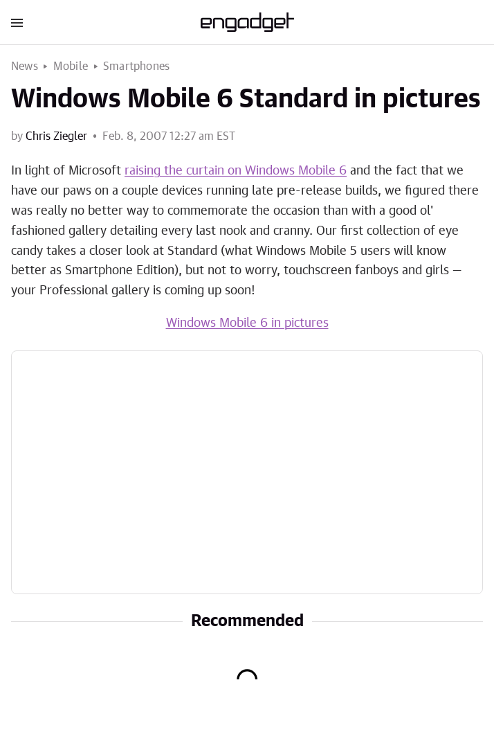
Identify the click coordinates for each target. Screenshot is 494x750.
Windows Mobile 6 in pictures (247, 323)
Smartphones (136, 66)
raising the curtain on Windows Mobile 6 (236, 171)
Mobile (70, 66)
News (24, 66)
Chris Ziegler (56, 136)
